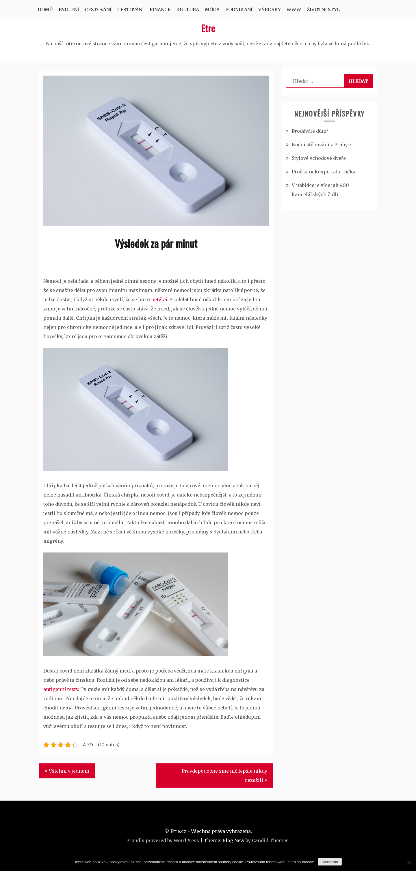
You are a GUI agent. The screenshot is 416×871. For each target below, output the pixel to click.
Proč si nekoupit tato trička (323, 172)
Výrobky (269, 9)
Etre (208, 28)
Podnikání (238, 9)
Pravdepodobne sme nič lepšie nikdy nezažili (224, 775)
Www (294, 9)
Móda (212, 9)
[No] (409, 862)
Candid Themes (270, 840)
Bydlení (69, 9)
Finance (160, 9)
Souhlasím (330, 862)
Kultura (187, 9)
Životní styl (323, 9)
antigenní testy (60, 689)
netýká (158, 299)
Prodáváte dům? (310, 131)
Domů (45, 9)
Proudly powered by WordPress (162, 840)
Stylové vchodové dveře (319, 158)
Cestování (98, 9)
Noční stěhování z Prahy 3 (322, 144)
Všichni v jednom (69, 771)
